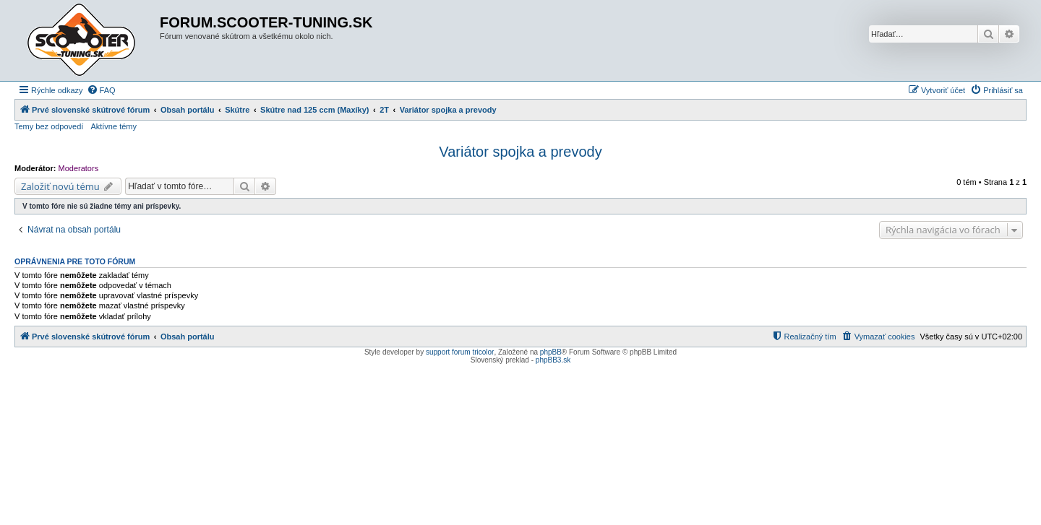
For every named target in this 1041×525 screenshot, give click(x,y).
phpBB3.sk (553, 360)
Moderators (79, 168)
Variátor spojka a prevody (520, 152)
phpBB (551, 352)
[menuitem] (101, 90)
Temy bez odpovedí (48, 126)
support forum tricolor (460, 352)
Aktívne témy (113, 126)
